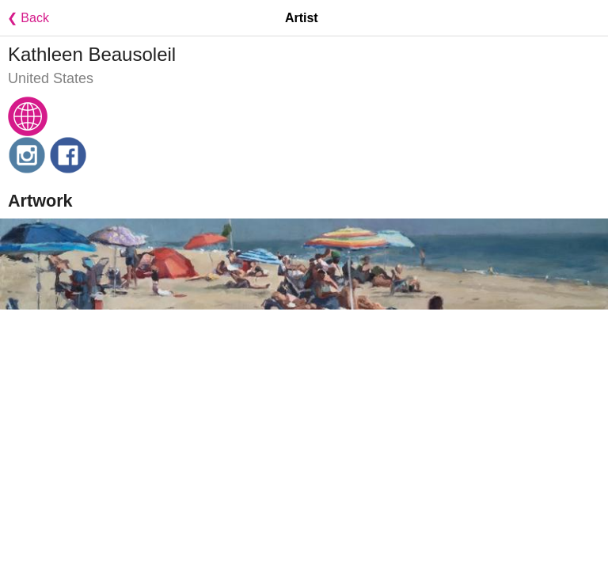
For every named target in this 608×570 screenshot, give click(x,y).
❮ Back (24, 18)
